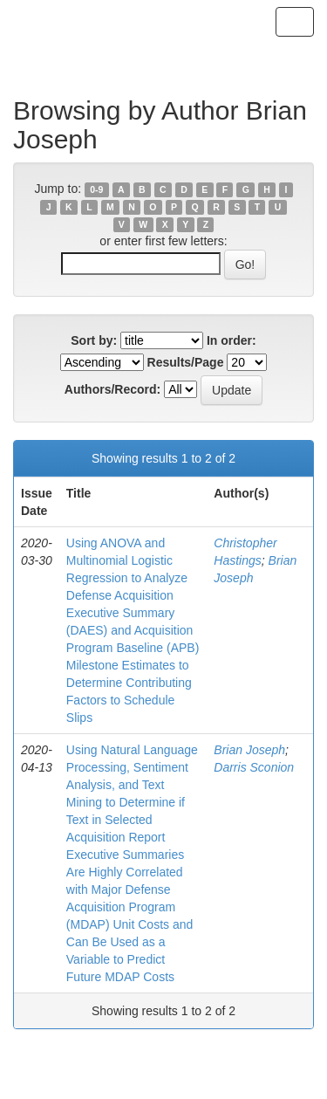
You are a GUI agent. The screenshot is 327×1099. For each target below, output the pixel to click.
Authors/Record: (112, 389)
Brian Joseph (249, 750)
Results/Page (185, 362)
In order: (231, 340)
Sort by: (94, 340)
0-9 (96, 189)
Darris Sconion (254, 767)
